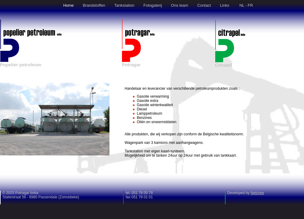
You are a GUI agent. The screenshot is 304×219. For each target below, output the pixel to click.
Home (68, 5)
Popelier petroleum (20, 64)
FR (250, 5)
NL (241, 5)
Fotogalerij (152, 5)
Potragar (131, 64)
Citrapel (223, 65)
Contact (204, 5)
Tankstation (124, 5)
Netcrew (257, 193)
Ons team (179, 5)
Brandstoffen (94, 5)
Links (224, 5)
